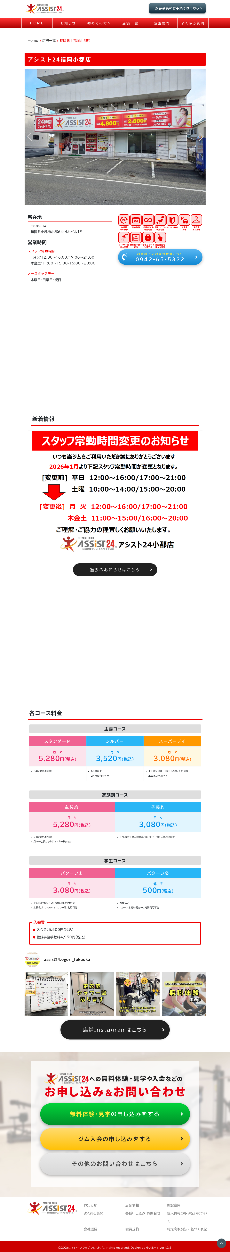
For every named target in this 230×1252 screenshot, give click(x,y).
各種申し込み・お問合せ (142, 1213)
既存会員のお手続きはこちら (178, 8)
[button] (106, 200)
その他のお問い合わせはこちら (128, 1164)
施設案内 (174, 1205)
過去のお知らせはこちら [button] (121, 570)
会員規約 (132, 1229)
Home (33, 40)
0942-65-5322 (160, 257)
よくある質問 (93, 1213)
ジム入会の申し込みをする (131, 1139)
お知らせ (90, 1205)
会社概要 (90, 1229)
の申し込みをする (127, 1114)
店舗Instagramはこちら (124, 1029)
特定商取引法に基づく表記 (187, 1229)
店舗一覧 (49, 40)
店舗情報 (132, 1205)
